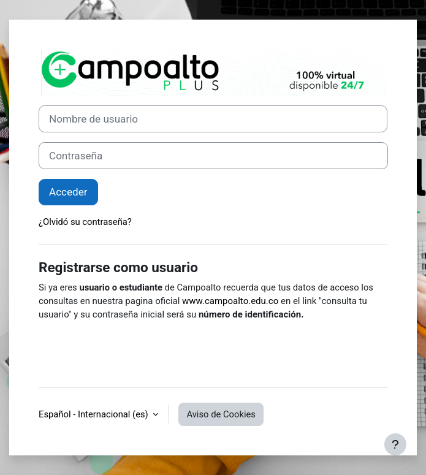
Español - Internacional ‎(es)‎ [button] (94, 414)
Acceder (68, 192)
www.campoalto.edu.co (230, 300)
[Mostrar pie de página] (395, 444)
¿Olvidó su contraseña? (85, 221)
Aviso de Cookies (221, 414)
